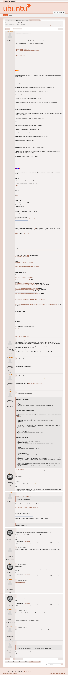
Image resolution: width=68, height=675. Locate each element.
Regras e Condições (55, 673)
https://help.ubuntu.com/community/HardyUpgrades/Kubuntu (27, 266)
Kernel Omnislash (27, 488)
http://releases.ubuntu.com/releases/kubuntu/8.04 (24, 283)
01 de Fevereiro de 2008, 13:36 (22, 493)
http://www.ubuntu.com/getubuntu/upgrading (24, 262)
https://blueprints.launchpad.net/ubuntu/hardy (24, 515)
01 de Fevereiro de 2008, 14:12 (22, 547)
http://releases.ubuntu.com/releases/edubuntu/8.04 (25, 290)
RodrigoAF (10, 609)
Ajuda (51, 673)
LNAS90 (10, 374)
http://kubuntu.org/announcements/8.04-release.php (25, 218)
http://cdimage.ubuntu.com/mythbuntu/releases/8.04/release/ (27, 293)
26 (19, 28)
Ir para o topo (62, 673)
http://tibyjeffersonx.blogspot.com (25, 353)
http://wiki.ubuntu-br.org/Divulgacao (22, 336)
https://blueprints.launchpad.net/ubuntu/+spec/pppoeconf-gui (27, 520)
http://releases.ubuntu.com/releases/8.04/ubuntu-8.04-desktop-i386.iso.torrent (30, 299)
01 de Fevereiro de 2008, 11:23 (22, 358)
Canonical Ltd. (28, 671)
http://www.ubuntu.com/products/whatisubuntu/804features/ (27, 50)
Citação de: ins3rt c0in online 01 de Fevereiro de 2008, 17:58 (25, 645)
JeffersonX (10, 339)
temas (30, 229)
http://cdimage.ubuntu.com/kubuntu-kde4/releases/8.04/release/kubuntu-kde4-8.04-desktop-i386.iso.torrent (36, 304)
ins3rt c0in (10, 31)
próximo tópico (60, 25)
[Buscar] (58, 12)
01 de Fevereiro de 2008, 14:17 (22, 564)
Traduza (19, 328)
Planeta (28, 255)
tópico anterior (53, 25)
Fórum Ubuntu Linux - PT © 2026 (58, 672)
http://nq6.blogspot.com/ (20, 469)
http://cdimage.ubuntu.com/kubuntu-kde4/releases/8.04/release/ (27, 284)
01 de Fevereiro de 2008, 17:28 (22, 610)
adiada (35, 228)
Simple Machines (13, 673)
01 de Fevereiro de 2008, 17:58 (22, 627)
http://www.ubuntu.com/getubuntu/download (24, 277)
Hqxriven (10, 473)
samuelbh (10, 357)
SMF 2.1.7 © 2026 (6, 673)
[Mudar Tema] (17, 1)
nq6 (10, 391)
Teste (16, 328)
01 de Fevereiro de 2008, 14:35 (22, 580)
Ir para (47, 664)
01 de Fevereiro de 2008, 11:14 (22, 340)
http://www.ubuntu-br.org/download (22, 49)
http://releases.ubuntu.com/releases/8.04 (23, 279)
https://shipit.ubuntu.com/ (20, 314)
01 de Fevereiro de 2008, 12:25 (22, 375)
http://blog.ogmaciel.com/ (20, 582)
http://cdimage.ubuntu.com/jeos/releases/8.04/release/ (25, 292)
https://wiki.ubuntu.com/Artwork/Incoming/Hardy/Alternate (26, 507)
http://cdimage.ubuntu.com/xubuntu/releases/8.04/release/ (26, 288)
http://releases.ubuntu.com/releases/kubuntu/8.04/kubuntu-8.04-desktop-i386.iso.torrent (32, 301)
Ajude (17, 326)
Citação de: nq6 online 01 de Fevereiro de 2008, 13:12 (24, 496)
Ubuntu (23, 671)
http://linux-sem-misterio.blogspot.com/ (35, 383)
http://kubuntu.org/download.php (21, 219)
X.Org (18, 416)
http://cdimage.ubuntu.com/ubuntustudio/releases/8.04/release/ (27, 289)
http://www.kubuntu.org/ (20, 55)
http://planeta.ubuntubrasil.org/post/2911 (23, 256)
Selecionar (20, 248)
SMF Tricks (14, 670)
